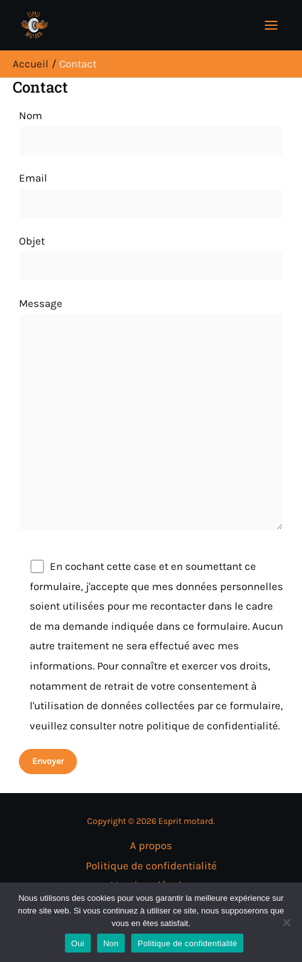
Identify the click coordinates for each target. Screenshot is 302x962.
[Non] (286, 922)
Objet (151, 258)
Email (151, 194)
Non (111, 943)
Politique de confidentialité (151, 865)
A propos (151, 845)
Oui (77, 943)
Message (151, 416)
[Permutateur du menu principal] (271, 25)
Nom (151, 132)
